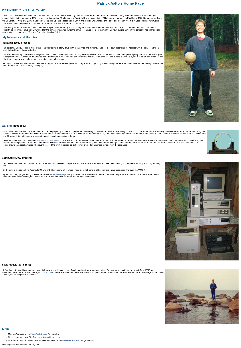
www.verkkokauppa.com (72, 340)
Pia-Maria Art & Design (37, 334)
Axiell (57, 32)
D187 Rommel (47, 272)
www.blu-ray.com (52, 337)
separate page (59, 174)
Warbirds (7, 126)
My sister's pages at (17, 334)
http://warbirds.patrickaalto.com (49, 140)
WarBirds (6, 131)
